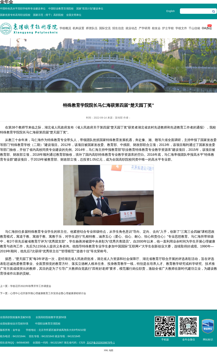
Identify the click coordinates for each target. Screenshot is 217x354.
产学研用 (144, 28)
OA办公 (207, 28)
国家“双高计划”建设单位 (89, 8)
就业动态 (131, 28)
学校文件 (181, 28)
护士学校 (168, 28)
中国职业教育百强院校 (61, 8)
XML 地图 (108, 350)
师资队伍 (91, 28)
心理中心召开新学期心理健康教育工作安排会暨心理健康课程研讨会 (48, 293)
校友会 (156, 28)
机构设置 (78, 28)
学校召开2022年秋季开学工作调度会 (30, 286)
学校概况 (65, 28)
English (170, 11)
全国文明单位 (73, 14)
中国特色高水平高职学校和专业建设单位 (23, 8)
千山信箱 (194, 28)
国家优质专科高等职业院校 (15, 14)
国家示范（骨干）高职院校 (48, 14)
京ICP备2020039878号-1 (101, 342)
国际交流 (105, 28)
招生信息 (118, 28)
